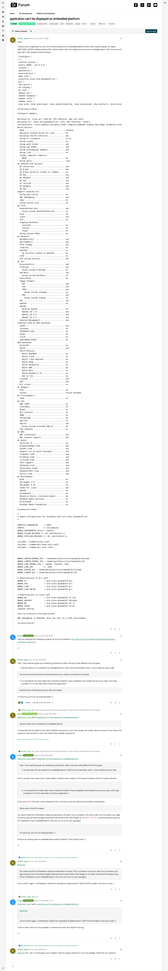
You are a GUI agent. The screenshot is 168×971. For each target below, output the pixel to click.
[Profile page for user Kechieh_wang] (13, 40)
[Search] (3, 31)
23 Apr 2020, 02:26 (40, 949)
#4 (121, 714)
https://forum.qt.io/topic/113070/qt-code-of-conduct (33, 739)
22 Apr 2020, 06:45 (40, 660)
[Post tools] (120, 629)
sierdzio (20, 636)
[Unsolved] (3, 40)
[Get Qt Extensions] (3, 35)
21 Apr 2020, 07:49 (40, 38)
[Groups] (3, 26)
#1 (121, 38)
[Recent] (3, 7)
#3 (121, 660)
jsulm (19, 714)
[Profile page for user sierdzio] (13, 637)
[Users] (3, 21)
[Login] (165, 3)
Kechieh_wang (22, 38)
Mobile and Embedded (27, 24)
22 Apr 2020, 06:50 (50, 714)
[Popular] (3, 17)
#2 (121, 636)
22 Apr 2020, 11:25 (46, 900)
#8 (121, 949)
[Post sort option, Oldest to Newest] (19, 31)
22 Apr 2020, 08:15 (40, 861)
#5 (121, 755)
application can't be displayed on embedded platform (58, 717)
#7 (121, 900)
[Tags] (3, 12)
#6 (121, 861)
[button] (3, 968)
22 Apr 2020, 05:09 (46, 636)
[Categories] (3, 3)
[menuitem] (165, 3)
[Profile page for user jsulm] (13, 715)
